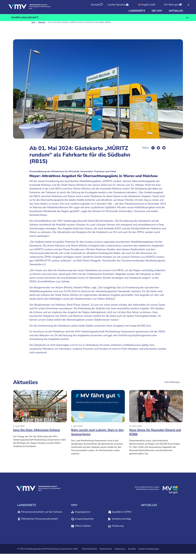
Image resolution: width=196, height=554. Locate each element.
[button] (136, 11)
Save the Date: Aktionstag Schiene (37, 430)
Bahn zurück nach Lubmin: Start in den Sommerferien (95, 432)
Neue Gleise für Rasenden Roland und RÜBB (156, 432)
